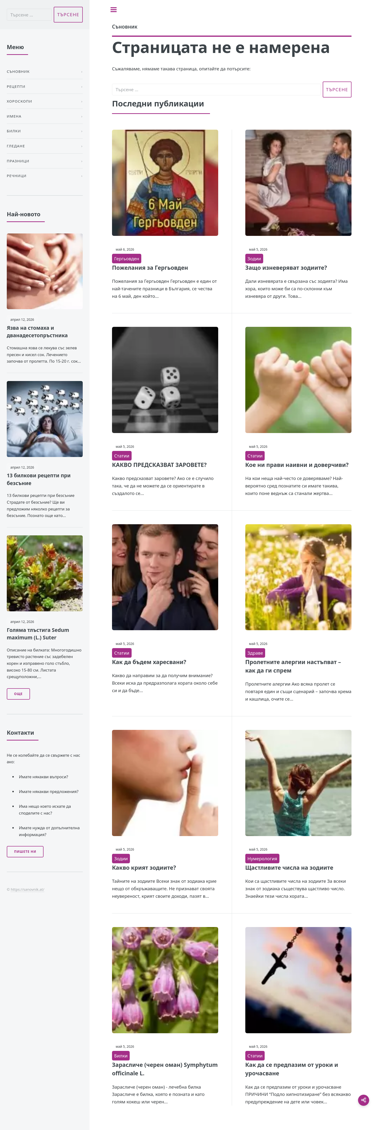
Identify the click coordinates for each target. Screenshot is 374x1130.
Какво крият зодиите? (144, 867)
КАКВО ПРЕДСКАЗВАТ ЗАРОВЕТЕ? (159, 465)
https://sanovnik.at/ (27, 889)
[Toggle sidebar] (114, 9)
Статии (121, 456)
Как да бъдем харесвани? (149, 662)
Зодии (254, 258)
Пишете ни (25, 851)
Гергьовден (126, 258)
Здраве (255, 653)
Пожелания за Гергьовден (150, 267)
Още (18, 694)
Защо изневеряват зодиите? (286, 267)
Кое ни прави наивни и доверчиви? (297, 465)
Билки (120, 1056)
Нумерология (262, 858)
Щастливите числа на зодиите (289, 867)
